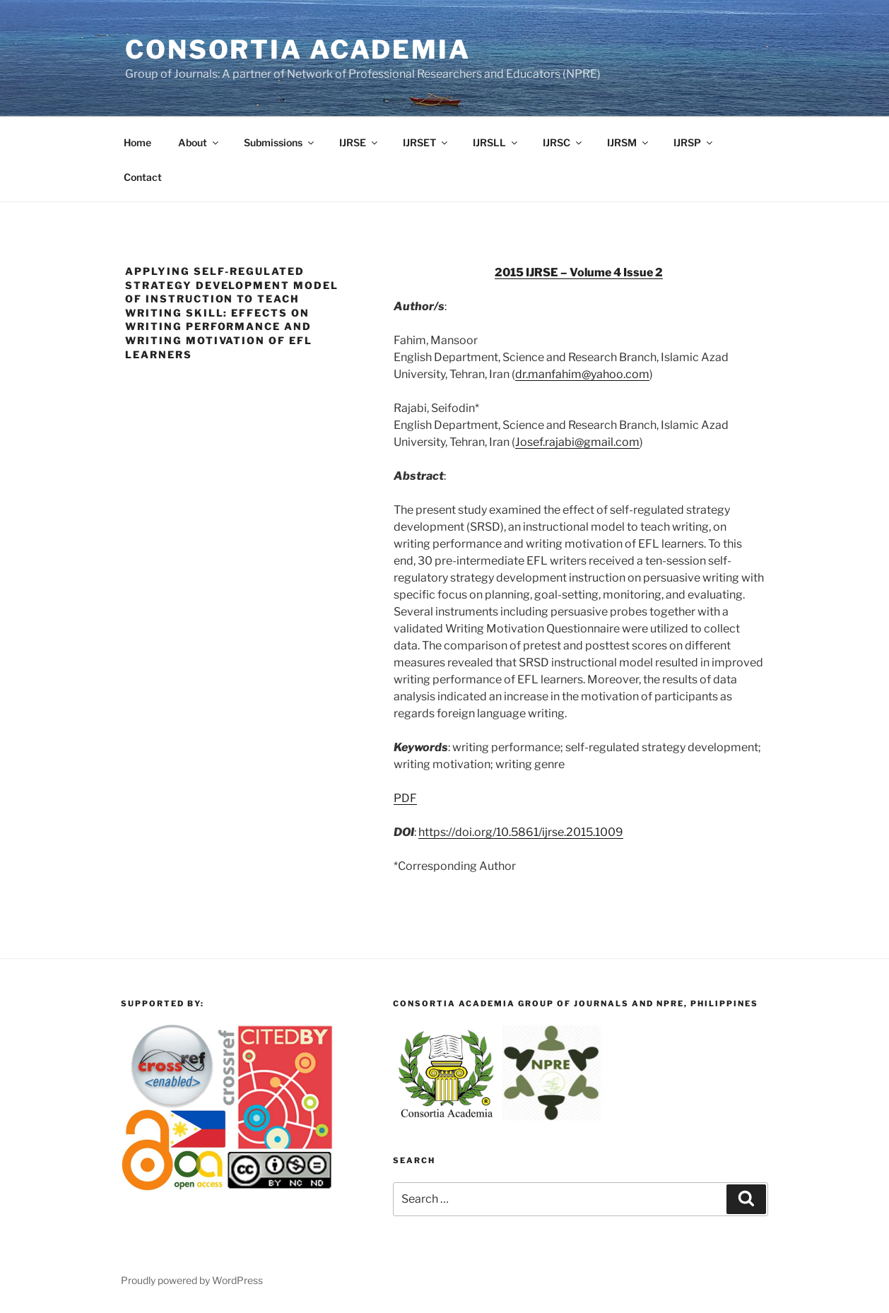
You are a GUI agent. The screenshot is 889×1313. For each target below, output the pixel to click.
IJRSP (693, 142)
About (199, 142)
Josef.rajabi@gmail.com (577, 442)
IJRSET (426, 142)
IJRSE (359, 142)
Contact (143, 177)
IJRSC (563, 142)
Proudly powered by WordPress (192, 1280)
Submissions (280, 142)
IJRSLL (496, 142)
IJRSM (628, 142)
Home (137, 142)
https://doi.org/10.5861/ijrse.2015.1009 (520, 832)
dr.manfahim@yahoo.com (582, 374)
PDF (405, 798)
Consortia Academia (298, 49)
